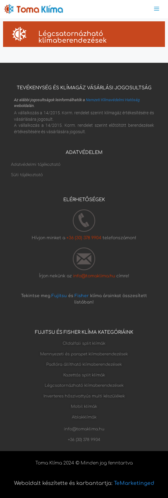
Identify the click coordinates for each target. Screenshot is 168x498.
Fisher (82, 295)
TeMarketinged (134, 483)
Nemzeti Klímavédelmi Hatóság (113, 100)
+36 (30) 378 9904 (84, 238)
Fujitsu (59, 295)
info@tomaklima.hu (94, 276)
